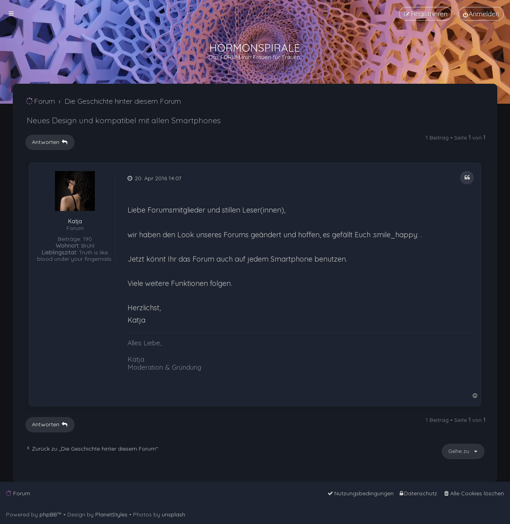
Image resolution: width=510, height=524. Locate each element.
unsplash (173, 514)
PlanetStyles (111, 514)
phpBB (48, 514)
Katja (75, 221)
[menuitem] (481, 14)
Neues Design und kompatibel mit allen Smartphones (124, 120)
